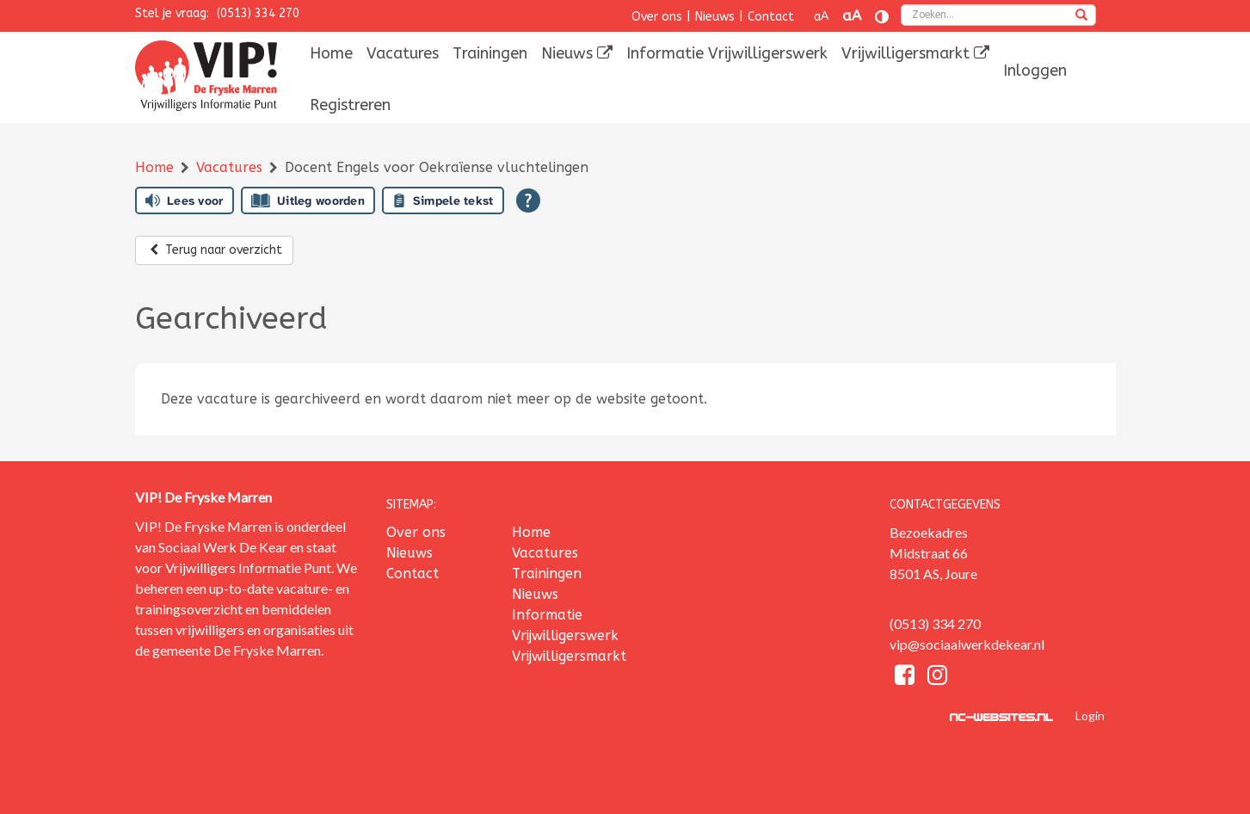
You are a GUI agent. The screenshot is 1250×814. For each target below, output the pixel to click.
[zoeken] (1081, 16)
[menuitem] (331, 53)
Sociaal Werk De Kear (222, 547)
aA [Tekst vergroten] (851, 16)
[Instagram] (937, 677)
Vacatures (402, 53)
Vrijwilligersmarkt (915, 53)
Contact (771, 16)
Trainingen (490, 53)
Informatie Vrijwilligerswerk (727, 53)
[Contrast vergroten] (882, 17)
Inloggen (1035, 70)
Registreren (350, 105)
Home (331, 53)
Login (1090, 715)
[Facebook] (906, 677)
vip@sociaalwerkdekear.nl (967, 644)
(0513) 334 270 (258, 13)
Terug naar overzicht (214, 250)
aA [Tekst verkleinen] (821, 16)
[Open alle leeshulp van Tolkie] (528, 200)
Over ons (656, 16)
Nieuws (715, 16)
